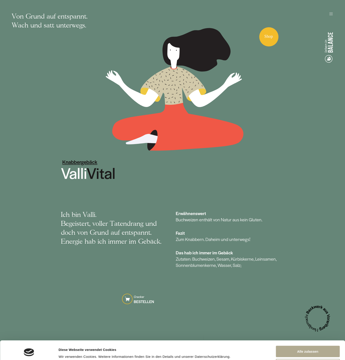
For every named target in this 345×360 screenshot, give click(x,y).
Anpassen (308, 347)
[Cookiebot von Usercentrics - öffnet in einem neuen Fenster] (28, 351)
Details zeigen (70, 351)
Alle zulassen (307, 334)
